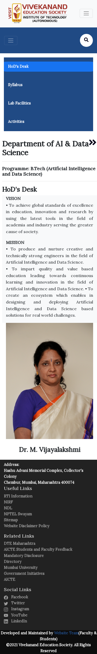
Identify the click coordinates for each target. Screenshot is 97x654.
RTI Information (18, 496)
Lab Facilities (19, 103)
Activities (16, 121)
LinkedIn (15, 621)
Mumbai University (21, 567)
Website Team (65, 633)
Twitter (14, 603)
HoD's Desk (18, 66)
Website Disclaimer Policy (26, 526)
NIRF (8, 502)
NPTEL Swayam (18, 514)
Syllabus (15, 85)
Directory (12, 561)
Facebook (16, 597)
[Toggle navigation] (86, 13)
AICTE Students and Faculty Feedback (38, 549)
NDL (8, 508)
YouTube (15, 615)
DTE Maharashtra (19, 543)
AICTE (9, 579)
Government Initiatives (24, 573)
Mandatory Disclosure (24, 555)
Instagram (16, 609)
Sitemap (11, 520)
